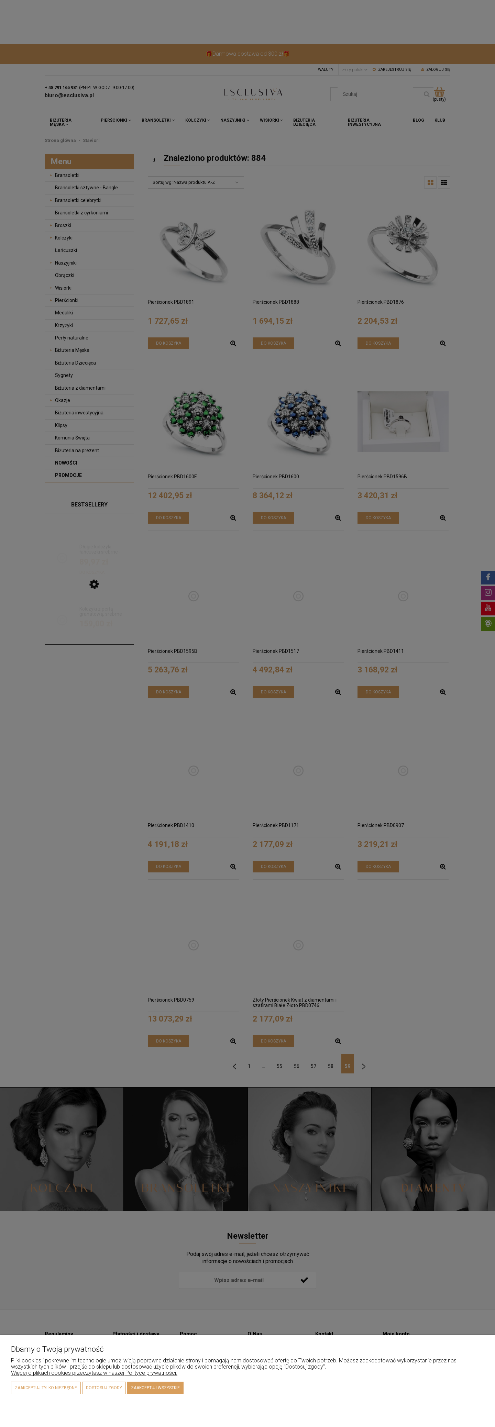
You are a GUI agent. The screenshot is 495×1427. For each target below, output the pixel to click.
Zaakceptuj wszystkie (155, 1387)
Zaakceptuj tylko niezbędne (46, 1387)
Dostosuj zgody (104, 1387)
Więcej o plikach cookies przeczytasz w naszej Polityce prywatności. (94, 1373)
